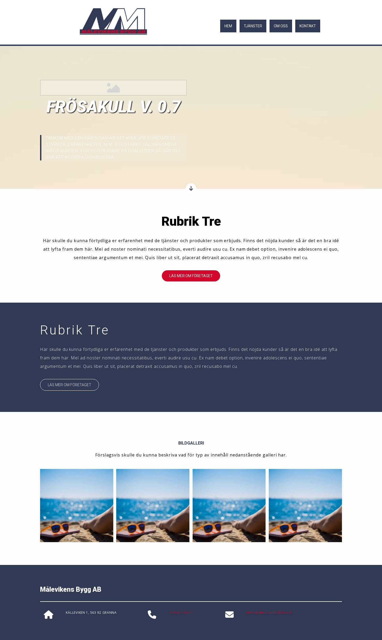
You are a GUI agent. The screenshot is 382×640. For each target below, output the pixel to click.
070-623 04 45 (181, 612)
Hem (228, 26)
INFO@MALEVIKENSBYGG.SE (269, 612)
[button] (191, 275)
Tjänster (253, 26)
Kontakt (307, 26)
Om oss (281, 26)
